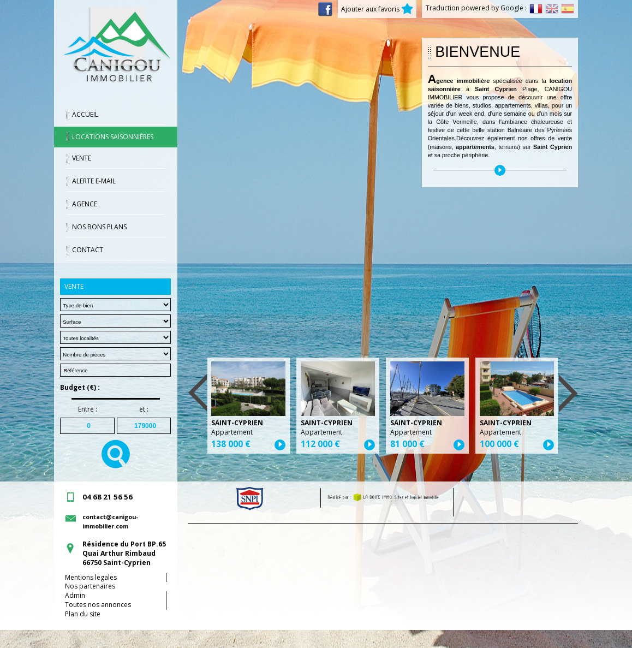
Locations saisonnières (112, 136)
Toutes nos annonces (98, 604)
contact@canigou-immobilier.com (110, 521)
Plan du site (82, 614)
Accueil (85, 114)
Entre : (87, 409)
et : (143, 409)
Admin (75, 595)
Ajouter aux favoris (377, 9)
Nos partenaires (90, 586)
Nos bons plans (99, 226)
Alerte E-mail (94, 181)
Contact (87, 249)
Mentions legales (91, 577)
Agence (84, 204)
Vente (81, 158)
